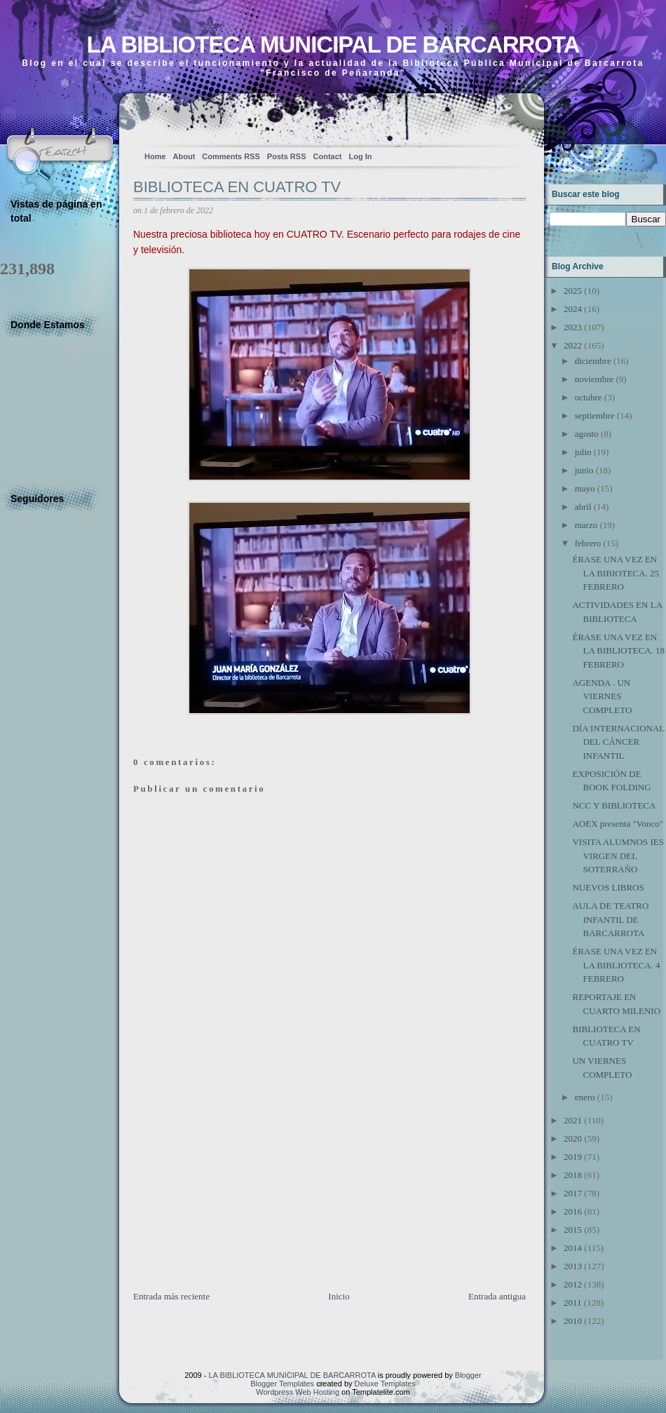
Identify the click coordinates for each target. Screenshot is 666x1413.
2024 (573, 309)
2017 (573, 1193)
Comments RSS (231, 156)
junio (584, 470)
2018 (573, 1175)
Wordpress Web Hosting (297, 1392)
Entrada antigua (497, 1296)
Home (155, 156)
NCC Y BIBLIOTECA (613, 805)
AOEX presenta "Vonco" (617, 823)
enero (585, 1097)
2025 (573, 290)
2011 (573, 1302)
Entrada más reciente (171, 1296)
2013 (573, 1266)
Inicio (338, 1296)
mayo (585, 488)
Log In (360, 156)
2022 (573, 345)
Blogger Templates (282, 1383)
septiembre (595, 415)
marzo (586, 525)
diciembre (593, 361)
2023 (573, 327)
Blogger (468, 1375)
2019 (573, 1156)
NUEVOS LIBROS (608, 887)
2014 (573, 1248)
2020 (573, 1138)
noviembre (594, 379)
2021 (573, 1120)
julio (583, 452)
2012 (573, 1284)
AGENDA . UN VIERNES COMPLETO (602, 696)
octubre (588, 397)
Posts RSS (286, 156)
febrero (588, 543)
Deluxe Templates (385, 1383)
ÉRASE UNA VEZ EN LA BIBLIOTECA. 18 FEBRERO (618, 651)
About (184, 156)
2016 (573, 1211)
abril (583, 506)
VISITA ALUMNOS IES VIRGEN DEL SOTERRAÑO (617, 855)
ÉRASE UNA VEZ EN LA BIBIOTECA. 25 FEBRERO (615, 573)
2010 (573, 1321)
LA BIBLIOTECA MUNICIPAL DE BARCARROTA (332, 45)
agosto (587, 433)
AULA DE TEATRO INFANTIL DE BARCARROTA (610, 919)
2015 (573, 1229)
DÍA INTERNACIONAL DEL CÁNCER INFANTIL (618, 742)
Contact (327, 156)
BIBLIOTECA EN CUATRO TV (237, 187)
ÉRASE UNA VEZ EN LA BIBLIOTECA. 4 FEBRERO (616, 965)
